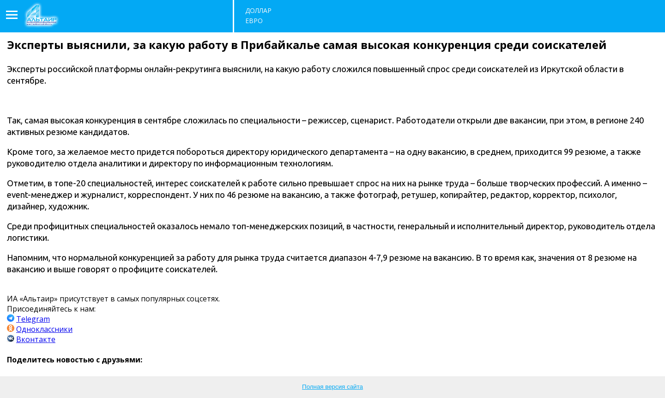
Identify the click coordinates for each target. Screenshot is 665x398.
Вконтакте (35, 339)
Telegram (33, 319)
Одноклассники (44, 329)
